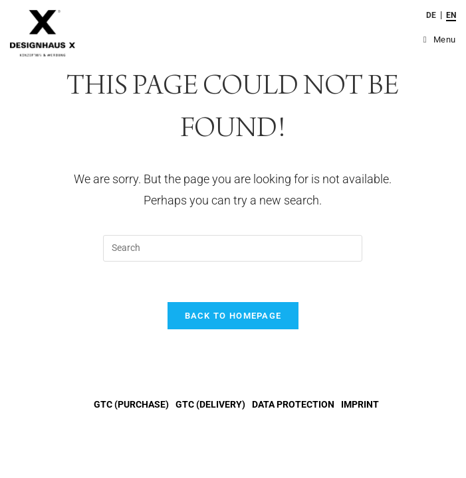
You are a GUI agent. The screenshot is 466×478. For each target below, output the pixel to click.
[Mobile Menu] (439, 39)
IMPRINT (360, 404)
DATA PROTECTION (293, 404)
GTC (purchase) (131, 404)
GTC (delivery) (210, 404)
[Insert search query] (232, 248)
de (431, 15)
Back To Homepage (233, 316)
